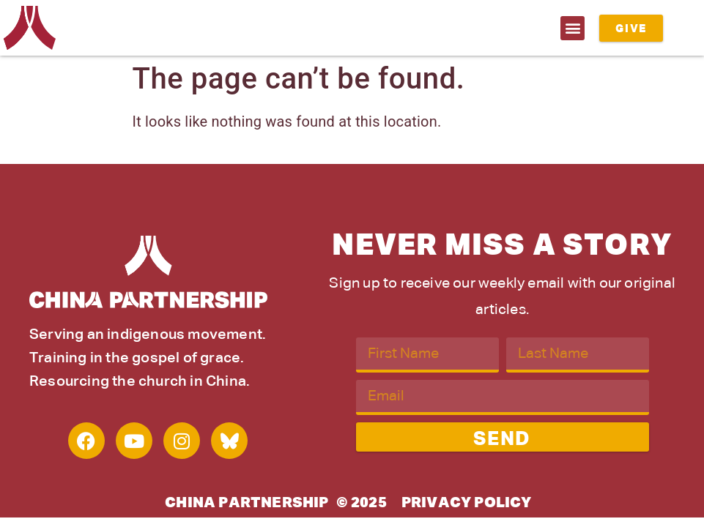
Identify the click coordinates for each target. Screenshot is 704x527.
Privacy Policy (466, 503)
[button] (572, 28)
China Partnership (246, 503)
